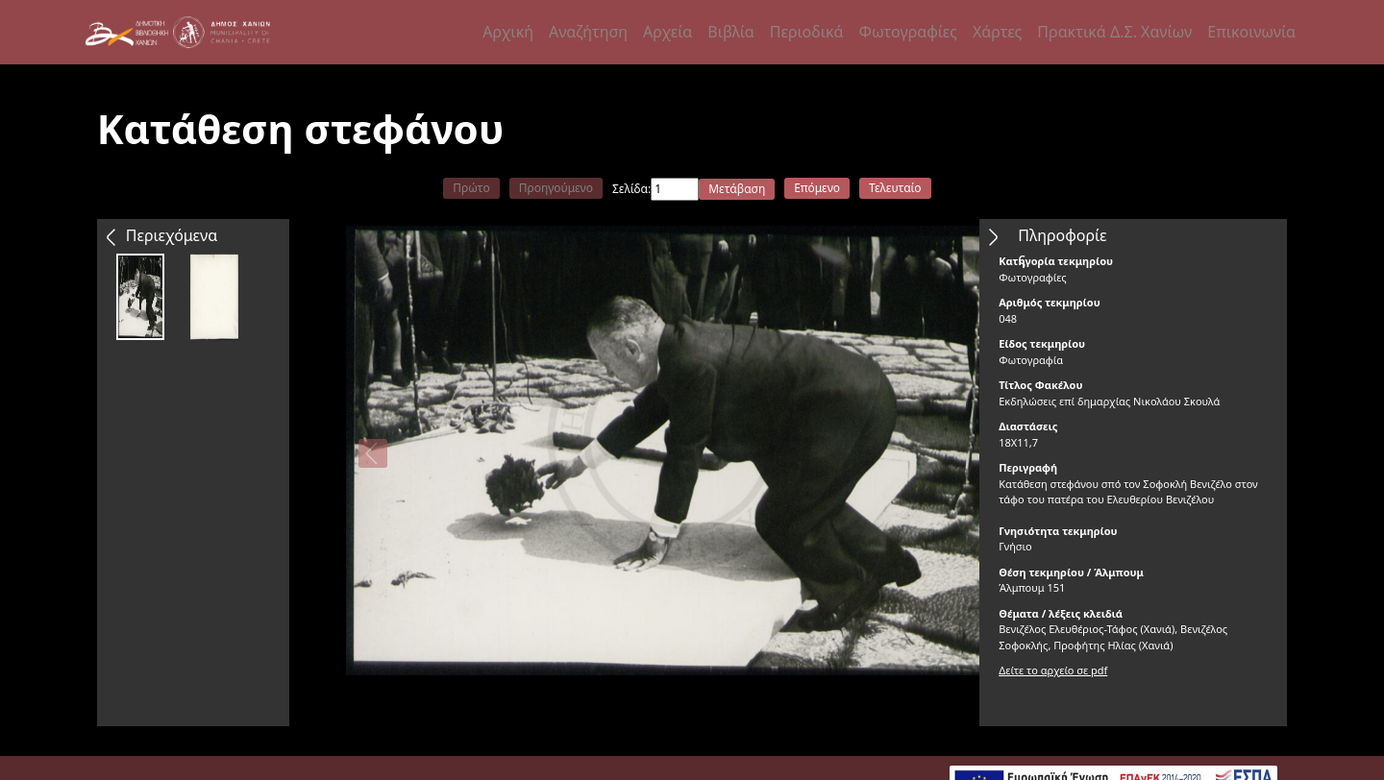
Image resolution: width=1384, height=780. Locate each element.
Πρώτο (471, 188)
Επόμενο (817, 188)
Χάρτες (997, 31)
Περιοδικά (807, 31)
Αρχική (507, 31)
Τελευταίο (895, 188)
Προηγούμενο (556, 188)
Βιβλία (730, 31)
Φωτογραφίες (907, 31)
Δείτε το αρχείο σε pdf (1053, 670)
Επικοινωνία (1251, 31)
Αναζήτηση (588, 31)
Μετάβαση (736, 189)
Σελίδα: (631, 189)
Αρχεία (667, 31)
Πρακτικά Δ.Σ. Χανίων (1114, 31)
